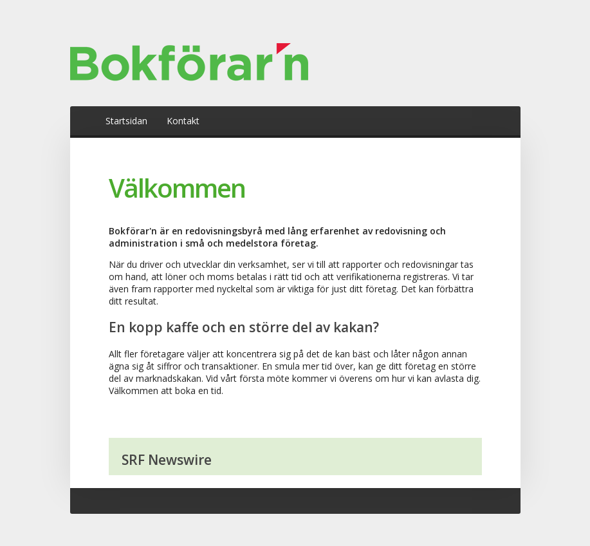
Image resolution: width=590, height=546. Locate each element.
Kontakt (183, 121)
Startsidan (126, 121)
